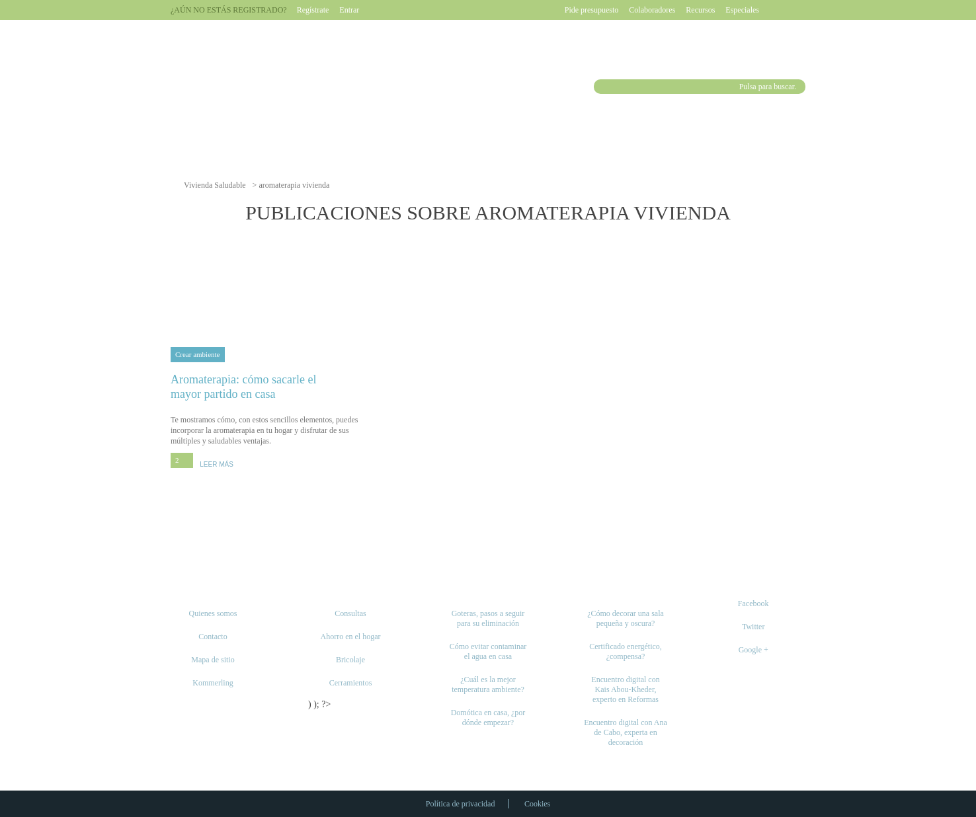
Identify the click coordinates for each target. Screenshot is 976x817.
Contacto (212, 636)
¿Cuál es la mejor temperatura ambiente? (488, 684)
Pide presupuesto (592, 10)
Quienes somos (213, 613)
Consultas (350, 613)
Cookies (537, 803)
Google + (753, 649)
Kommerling (212, 682)
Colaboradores (652, 10)
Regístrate (313, 10)
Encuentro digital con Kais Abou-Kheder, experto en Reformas (625, 689)
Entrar (349, 10)
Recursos (700, 10)
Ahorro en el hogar (351, 636)
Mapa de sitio (212, 659)
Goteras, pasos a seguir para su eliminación (488, 618)
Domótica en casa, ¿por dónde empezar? (488, 717)
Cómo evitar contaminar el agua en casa (488, 651)
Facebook (753, 603)
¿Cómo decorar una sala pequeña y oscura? (625, 618)
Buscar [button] (603, 86)
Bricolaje (350, 659)
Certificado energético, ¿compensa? (625, 651)
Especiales (742, 10)
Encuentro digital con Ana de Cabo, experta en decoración (625, 732)
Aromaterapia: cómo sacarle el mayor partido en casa (267, 386)
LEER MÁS (216, 464)
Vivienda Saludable (215, 185)
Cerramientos (350, 682)
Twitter (753, 626)
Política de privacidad (460, 803)
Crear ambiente (197, 354)
